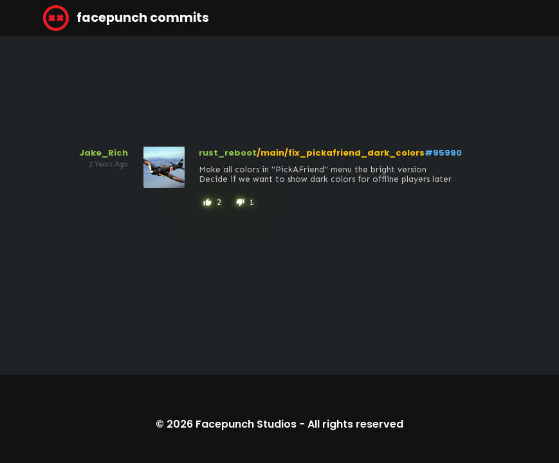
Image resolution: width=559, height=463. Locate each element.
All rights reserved (355, 424)
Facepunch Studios (246, 424)
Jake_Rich (103, 153)
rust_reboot (228, 153)
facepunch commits (126, 18)
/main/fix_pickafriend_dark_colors (341, 153)
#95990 (443, 153)
